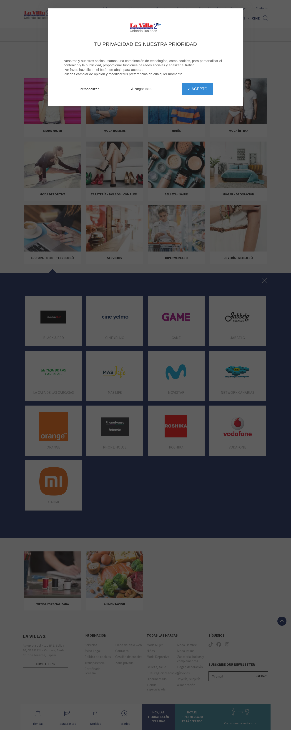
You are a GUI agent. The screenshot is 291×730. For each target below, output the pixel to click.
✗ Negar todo (141, 89)
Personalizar (89, 89)
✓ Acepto (197, 89)
